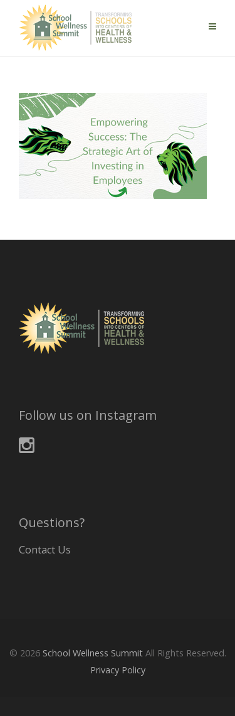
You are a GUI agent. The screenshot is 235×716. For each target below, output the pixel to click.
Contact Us (45, 550)
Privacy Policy (117, 670)
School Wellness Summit (93, 653)
